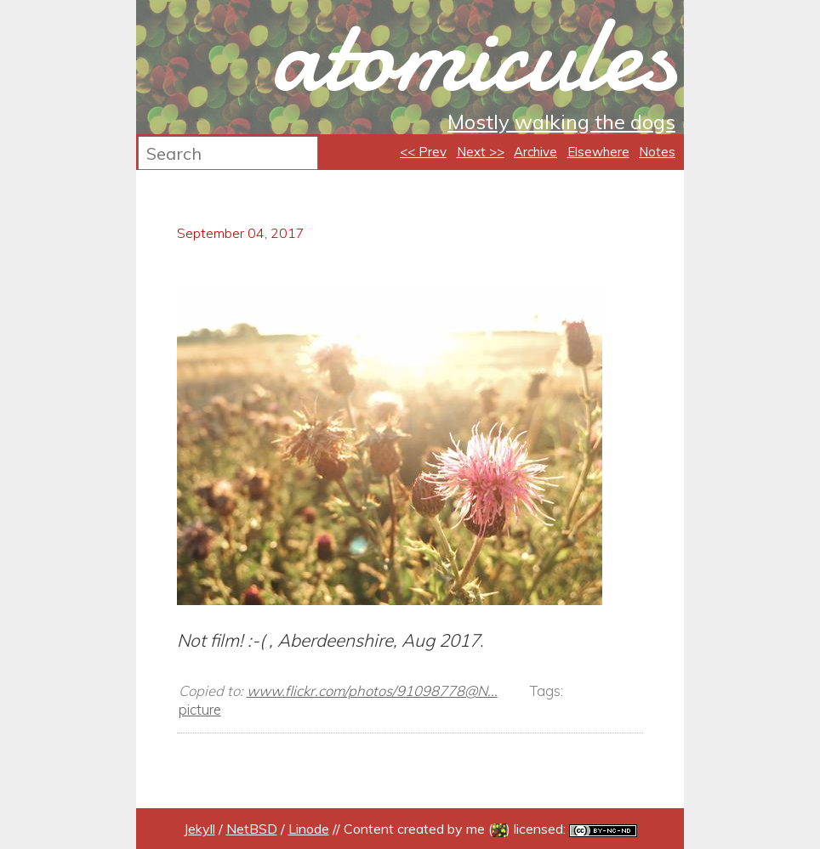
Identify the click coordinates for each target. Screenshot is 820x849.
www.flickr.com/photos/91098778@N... (372, 690)
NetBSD (251, 828)
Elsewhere (598, 152)
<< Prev (423, 152)
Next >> (480, 152)
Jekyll (199, 828)
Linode (308, 828)
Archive (535, 152)
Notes (657, 152)
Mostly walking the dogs (561, 121)
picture (200, 709)
